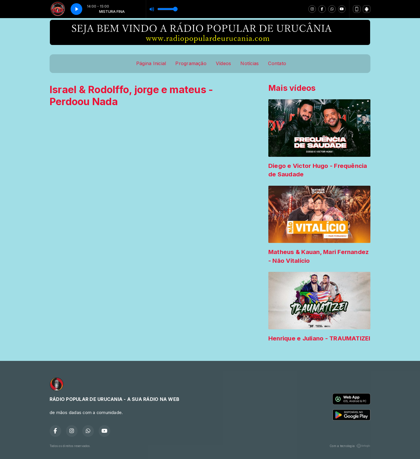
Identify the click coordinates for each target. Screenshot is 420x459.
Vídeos (223, 63)
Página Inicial (151, 63)
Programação (190, 63)
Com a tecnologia (350, 446)
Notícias (249, 63)
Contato (277, 63)
